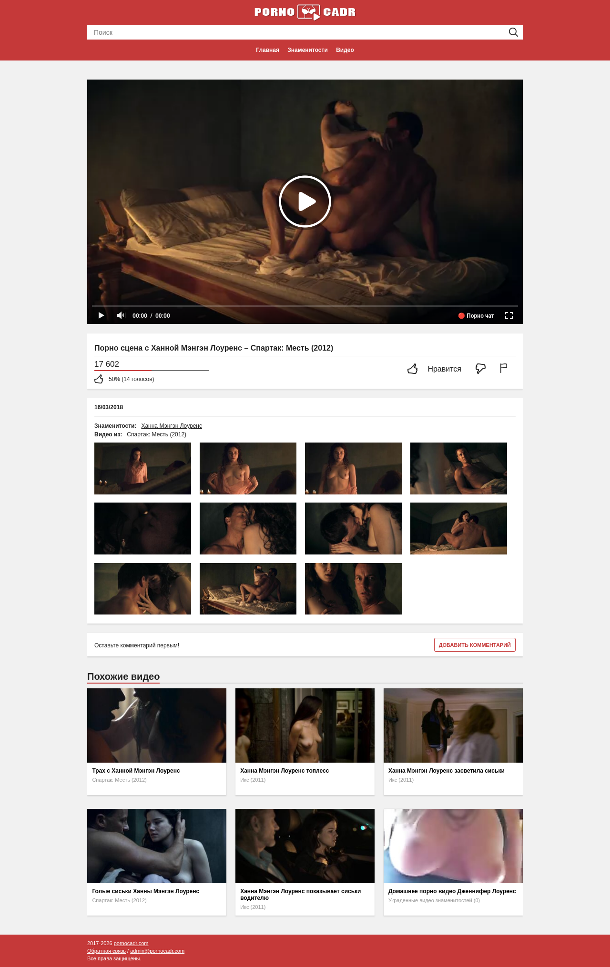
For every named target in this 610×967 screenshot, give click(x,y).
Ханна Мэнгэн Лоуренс (171, 426)
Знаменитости (307, 50)
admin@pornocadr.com (157, 951)
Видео (345, 50)
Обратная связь (106, 951)
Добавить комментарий (475, 645)
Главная (267, 50)
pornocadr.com (131, 943)
